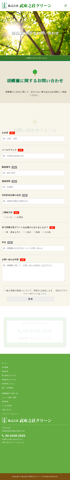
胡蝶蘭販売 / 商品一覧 (16, 58)
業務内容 (5, 371)
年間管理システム (8, 384)
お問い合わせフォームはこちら (13, 442)
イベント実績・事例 (9, 397)
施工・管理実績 (7, 388)
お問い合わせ (7, 410)
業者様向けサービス (9, 380)
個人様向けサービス (9, 375)
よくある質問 (7, 406)
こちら (43, 294)
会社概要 (5, 367)
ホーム (3, 58)
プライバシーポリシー (10, 414)
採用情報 (5, 401)
